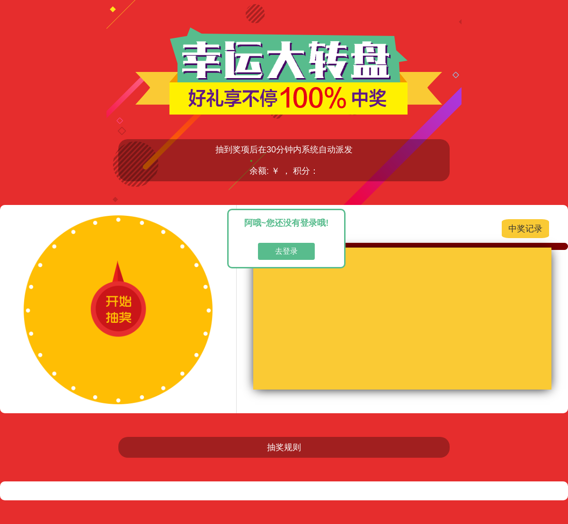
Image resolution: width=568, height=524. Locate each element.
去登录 (286, 251)
